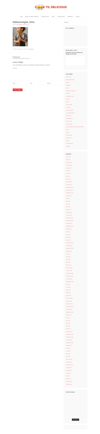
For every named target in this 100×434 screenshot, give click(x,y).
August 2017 (68, 314)
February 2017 (69, 331)
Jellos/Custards (69, 110)
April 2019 (68, 262)
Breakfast (68, 85)
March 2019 (68, 265)
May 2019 (68, 259)
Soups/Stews (69, 135)
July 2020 (68, 231)
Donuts (67, 99)
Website (48, 83)
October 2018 (69, 278)
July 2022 (68, 170)
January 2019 (69, 270)
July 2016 (68, 348)
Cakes (67, 88)
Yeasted (68, 146)
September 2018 (69, 281)
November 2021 (69, 190)
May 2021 (68, 204)
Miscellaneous (69, 118)
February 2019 (69, 267)
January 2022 (69, 184)
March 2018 (68, 295)
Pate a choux (69, 121)
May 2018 (68, 290)
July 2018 (68, 284)
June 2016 (68, 351)
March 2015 (68, 378)
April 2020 (68, 240)
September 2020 (69, 226)
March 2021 (68, 209)
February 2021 (69, 212)
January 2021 (69, 215)
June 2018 (68, 287)
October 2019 (69, 245)
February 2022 (69, 181)
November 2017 (69, 306)
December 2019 (69, 242)
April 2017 (68, 326)
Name (14, 83)
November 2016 (69, 337)
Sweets (67, 140)
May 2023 (68, 156)
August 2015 (68, 370)
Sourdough (68, 137)
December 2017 (69, 303)
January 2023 (69, 162)
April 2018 (68, 292)
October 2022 (69, 165)
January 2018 (69, 301)
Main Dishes (68, 115)
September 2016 (69, 342)
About (53, 16)
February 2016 (69, 359)
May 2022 (68, 176)
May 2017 (68, 323)
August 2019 (69, 251)
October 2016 (69, 339)
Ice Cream (68, 107)
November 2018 (69, 276)
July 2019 (68, 253)
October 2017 (69, 309)
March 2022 (68, 179)
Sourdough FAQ (45, 16)
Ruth (28, 24)
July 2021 (68, 198)
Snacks (67, 132)
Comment (15, 68)
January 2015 (69, 384)
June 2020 (68, 234)
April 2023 (68, 159)
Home (21, 16)
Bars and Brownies (70, 79)
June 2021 (68, 201)
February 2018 (69, 298)
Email (31, 83)
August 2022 (69, 168)
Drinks (67, 101)
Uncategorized (69, 143)
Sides (67, 129)
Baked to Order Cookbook (31, 16)
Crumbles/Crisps (70, 96)
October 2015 (69, 367)
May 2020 (68, 237)
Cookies (68, 93)
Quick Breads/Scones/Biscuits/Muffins (75, 126)
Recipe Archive (61, 16)
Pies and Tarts (69, 124)
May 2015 (68, 375)
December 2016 (69, 334)
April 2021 (68, 206)
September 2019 (69, 248)
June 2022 (68, 173)
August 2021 (68, 195)
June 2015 (68, 373)
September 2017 (69, 312)
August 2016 (69, 345)
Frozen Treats (69, 104)
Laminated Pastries (70, 113)
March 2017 (68, 328)
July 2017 (68, 317)
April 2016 (68, 356)
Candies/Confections (71, 90)
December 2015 (69, 364)
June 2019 (68, 256)
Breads (67, 82)
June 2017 (68, 320)
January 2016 (69, 362)
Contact (78, 16)
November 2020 (69, 220)
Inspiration (70, 16)
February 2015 (69, 381)
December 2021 (69, 187)
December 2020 (69, 217)
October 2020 (69, 223)
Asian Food (68, 76)
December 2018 (69, 273)
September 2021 (69, 192)
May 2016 (68, 353)
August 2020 (69, 229)
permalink (31, 49)
